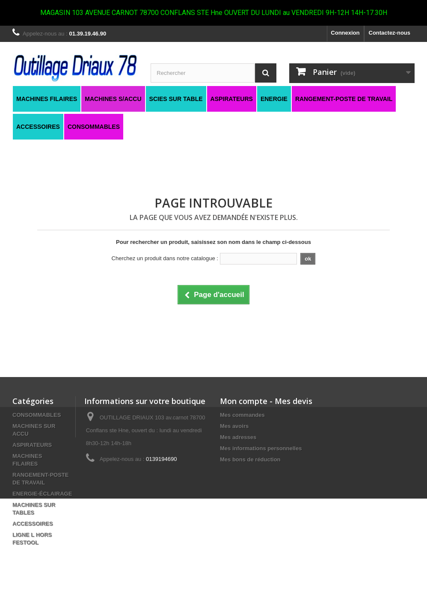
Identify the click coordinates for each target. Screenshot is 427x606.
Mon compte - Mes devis (266, 401)
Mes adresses (238, 437)
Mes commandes (242, 415)
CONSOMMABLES (36, 415)
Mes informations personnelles (261, 448)
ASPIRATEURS (32, 445)
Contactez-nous (390, 33)
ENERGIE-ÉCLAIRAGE (42, 493)
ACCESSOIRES (32, 523)
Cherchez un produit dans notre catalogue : (165, 258)
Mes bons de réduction (250, 459)
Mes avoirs (234, 426)
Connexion (345, 33)
